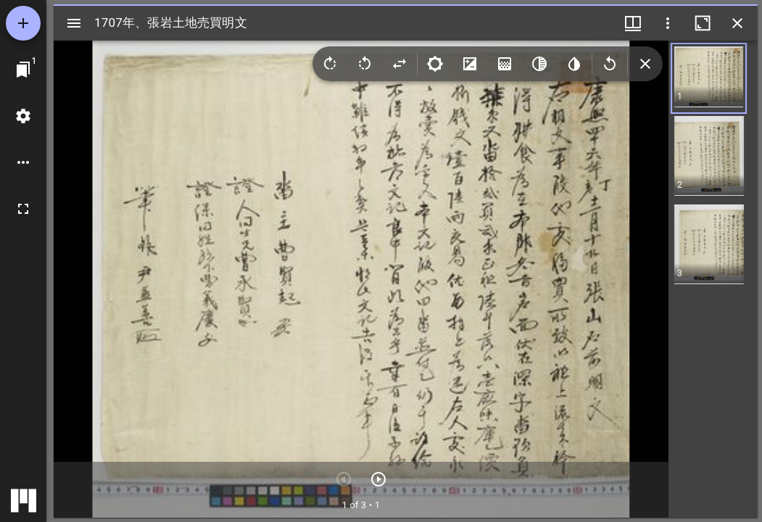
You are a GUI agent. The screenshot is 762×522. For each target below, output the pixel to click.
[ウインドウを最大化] (702, 23)
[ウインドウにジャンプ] (23, 69)
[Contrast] (469, 63)
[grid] (713, 279)
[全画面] (23, 208)
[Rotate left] (364, 63)
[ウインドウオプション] (667, 23)
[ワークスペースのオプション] (23, 162)
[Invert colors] (574, 63)
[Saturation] (504, 63)
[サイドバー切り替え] (74, 23)
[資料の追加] (23, 23)
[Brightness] (435, 63)
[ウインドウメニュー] (633, 23)
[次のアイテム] (378, 479)
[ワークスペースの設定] (23, 116)
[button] (704, 78)
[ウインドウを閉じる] (737, 23)
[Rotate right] (329, 63)
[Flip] (399, 63)
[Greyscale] (539, 63)
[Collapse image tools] (645, 63)
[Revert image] (609, 63)
